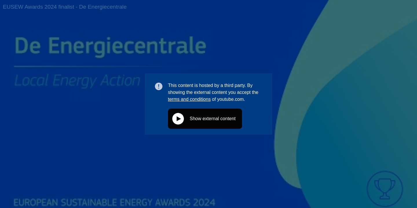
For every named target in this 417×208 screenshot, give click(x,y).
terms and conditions (189, 99)
